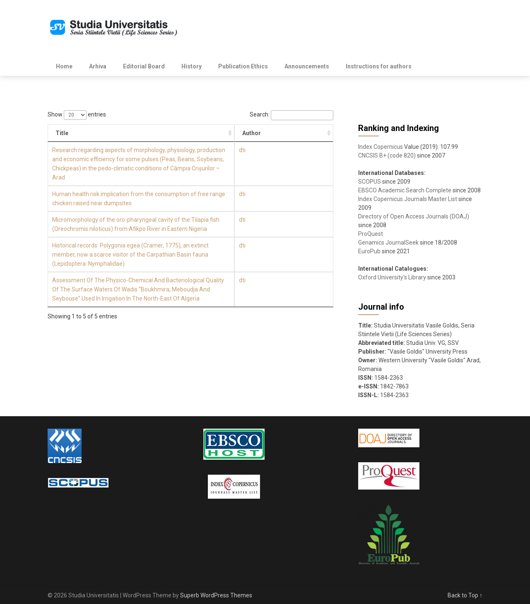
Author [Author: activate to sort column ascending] (316, 133)
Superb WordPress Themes (216, 595)
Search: (291, 114)
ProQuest (370, 233)
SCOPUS (369, 181)
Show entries (77, 114)
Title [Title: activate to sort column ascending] (61, 133)
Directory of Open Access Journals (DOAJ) (413, 216)
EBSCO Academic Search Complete (404, 190)
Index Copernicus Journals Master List (407, 199)
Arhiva (97, 66)
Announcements (306, 66)
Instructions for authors (379, 66)
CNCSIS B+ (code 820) (387, 155)
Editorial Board (144, 66)
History (191, 66)
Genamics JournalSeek (388, 242)
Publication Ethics (243, 66)
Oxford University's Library (392, 277)
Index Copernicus (380, 146)
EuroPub (369, 251)
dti (307, 150)
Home (64, 66)
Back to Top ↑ (465, 595)
